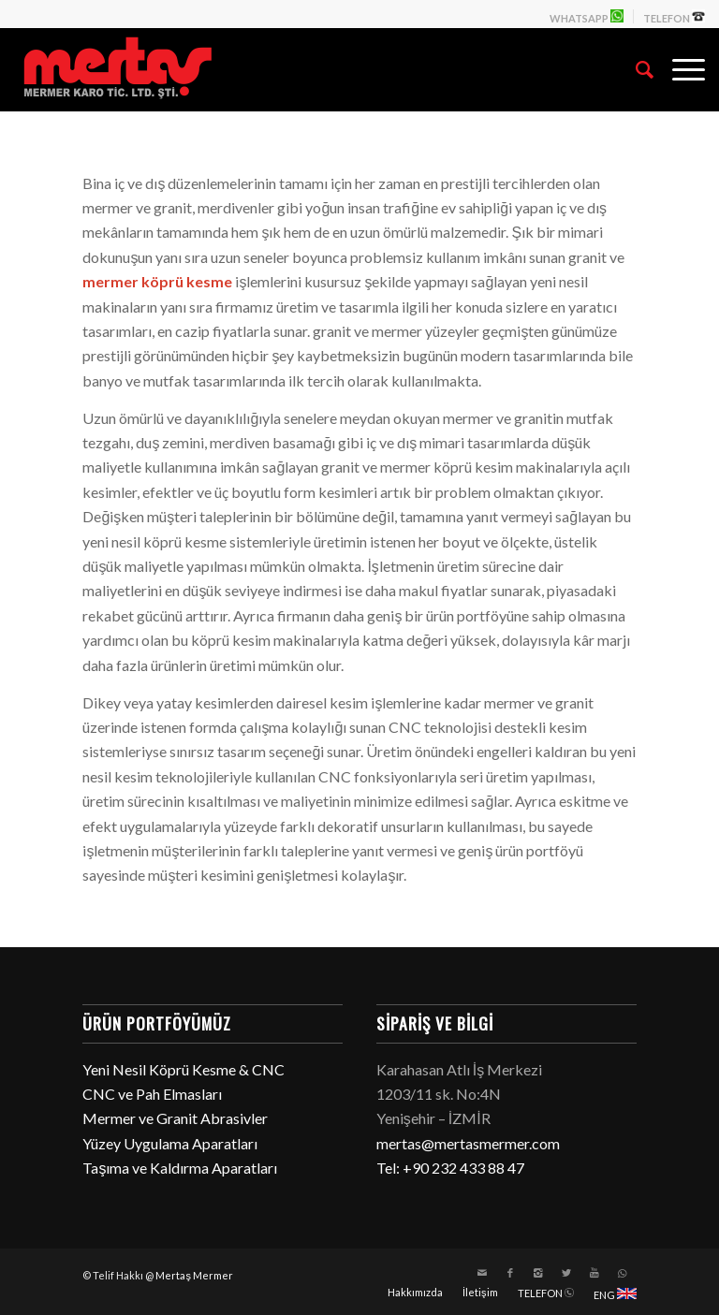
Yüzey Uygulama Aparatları (169, 1143)
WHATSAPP (587, 16)
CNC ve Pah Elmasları (152, 1094)
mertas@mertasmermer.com (468, 1143)
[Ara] (635, 69)
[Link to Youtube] (594, 1273)
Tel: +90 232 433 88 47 (450, 1167)
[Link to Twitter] (566, 1273)
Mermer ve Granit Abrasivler (175, 1118)
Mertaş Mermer (194, 1275)
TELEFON (674, 16)
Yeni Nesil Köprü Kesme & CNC (183, 1069)
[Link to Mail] (482, 1273)
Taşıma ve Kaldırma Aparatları (179, 1167)
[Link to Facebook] (510, 1273)
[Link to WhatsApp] (623, 1273)
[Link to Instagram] (538, 1273)
